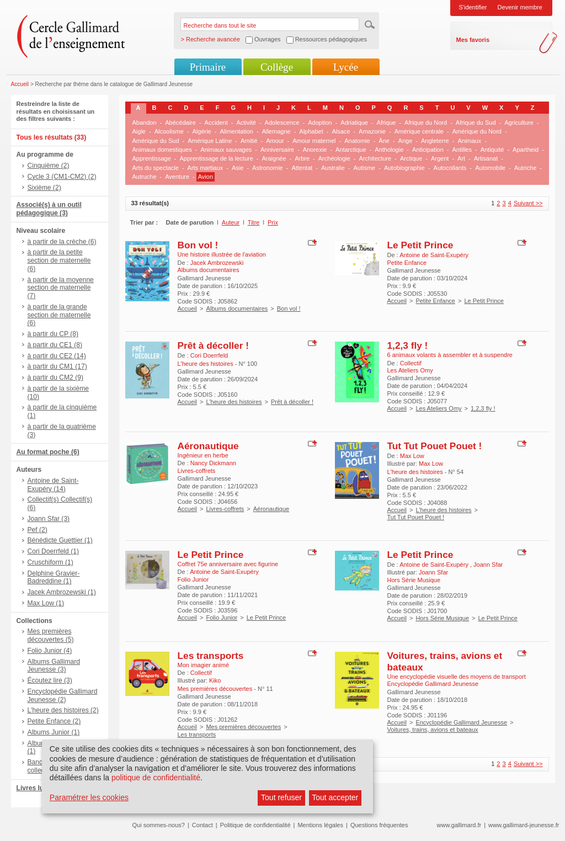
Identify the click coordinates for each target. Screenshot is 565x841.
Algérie (202, 131)
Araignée (274, 158)
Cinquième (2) (49, 165)
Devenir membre (520, 7)
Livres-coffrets (225, 508)
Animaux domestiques (162, 149)
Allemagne (276, 131)
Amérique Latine (210, 140)
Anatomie (357, 140)
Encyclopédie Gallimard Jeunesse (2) (63, 696)
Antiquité (492, 149)
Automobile (490, 167)
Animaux (469, 140)
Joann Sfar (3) (49, 519)
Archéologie (334, 158)
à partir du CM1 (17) (57, 366)
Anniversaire (277, 149)
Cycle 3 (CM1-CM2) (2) (62, 176)
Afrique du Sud (476, 122)
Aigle (139, 131)
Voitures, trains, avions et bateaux (432, 729)
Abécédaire (180, 122)
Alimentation (236, 131)
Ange (405, 140)
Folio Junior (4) (50, 650)
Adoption (320, 122)
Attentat (301, 167)
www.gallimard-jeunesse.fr (523, 825)
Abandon (144, 122)
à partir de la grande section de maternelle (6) (59, 315)
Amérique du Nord (477, 131)
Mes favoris (473, 39)
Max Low (412, 456)
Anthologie (389, 149)
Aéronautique (208, 445)
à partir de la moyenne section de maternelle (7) (61, 288)
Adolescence (282, 122)
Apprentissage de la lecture (216, 158)
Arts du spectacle (155, 167)
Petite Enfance (435, 300)
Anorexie (315, 149)
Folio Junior (221, 617)
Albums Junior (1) (54, 732)
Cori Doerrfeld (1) (53, 551)
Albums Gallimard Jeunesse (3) (54, 666)
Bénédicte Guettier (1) (60, 540)
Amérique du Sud (155, 140)
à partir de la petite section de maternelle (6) (59, 260)
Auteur (230, 222)
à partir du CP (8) (53, 334)
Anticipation (428, 149)
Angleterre (435, 140)
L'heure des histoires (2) (63, 710)
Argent (440, 158)
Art (461, 158)
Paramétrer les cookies (89, 797)
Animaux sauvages (226, 149)
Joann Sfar (488, 564)
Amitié (249, 140)
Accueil (20, 84)
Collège (276, 67)
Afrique (386, 122)
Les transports (211, 655)
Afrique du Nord (425, 122)
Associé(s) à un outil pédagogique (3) (49, 209)
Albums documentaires (237, 308)
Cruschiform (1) (50, 562)
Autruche (144, 176)
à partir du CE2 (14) (57, 356)
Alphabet (311, 131)
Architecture (375, 158)
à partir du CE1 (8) (55, 345)
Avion (205, 176)
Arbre (302, 158)
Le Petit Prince (420, 245)
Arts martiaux (205, 167)
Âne (384, 140)
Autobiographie (404, 167)
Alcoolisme (169, 131)
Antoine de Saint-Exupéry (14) (53, 485)
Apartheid (526, 149)
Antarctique (350, 149)
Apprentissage (151, 158)
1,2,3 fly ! (407, 345)
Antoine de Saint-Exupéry (433, 255)
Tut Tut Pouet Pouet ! (434, 445)
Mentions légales (320, 825)
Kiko (215, 680)
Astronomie (267, 167)
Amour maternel (313, 140)
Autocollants (450, 167)
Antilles (461, 149)
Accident (216, 122)
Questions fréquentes (379, 825)
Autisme (364, 167)
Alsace (341, 131)
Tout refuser (281, 797)
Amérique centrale (419, 131)
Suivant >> (528, 203)
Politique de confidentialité (255, 825)
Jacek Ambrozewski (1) (62, 592)
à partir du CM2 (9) (56, 377)
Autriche (525, 167)
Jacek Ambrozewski (217, 262)
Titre (254, 222)
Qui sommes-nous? (158, 825)
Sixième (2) (44, 187)
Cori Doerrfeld (209, 355)
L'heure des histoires (234, 401)
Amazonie (372, 131)
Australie (333, 167)
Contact (202, 825)
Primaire (208, 67)
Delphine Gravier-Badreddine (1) (54, 577)
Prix (273, 222)
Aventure (177, 176)
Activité (245, 122)
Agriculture (519, 122)
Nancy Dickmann (213, 463)
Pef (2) (37, 530)
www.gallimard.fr (459, 825)
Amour (275, 140)
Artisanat (486, 158)
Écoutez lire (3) (50, 680)
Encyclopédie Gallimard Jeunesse (461, 722)
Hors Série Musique (442, 618)
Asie (237, 167)
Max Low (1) (46, 603)
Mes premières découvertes (243, 726)
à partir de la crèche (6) (62, 242)
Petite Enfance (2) (54, 721)
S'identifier (473, 7)
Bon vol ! (198, 245)
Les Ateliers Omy (438, 408)
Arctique (411, 158)
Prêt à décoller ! (213, 345)
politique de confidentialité (155, 777)
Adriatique (354, 122)
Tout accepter (335, 797)
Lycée (345, 67)
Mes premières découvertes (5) (51, 635)
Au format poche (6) (48, 452)
